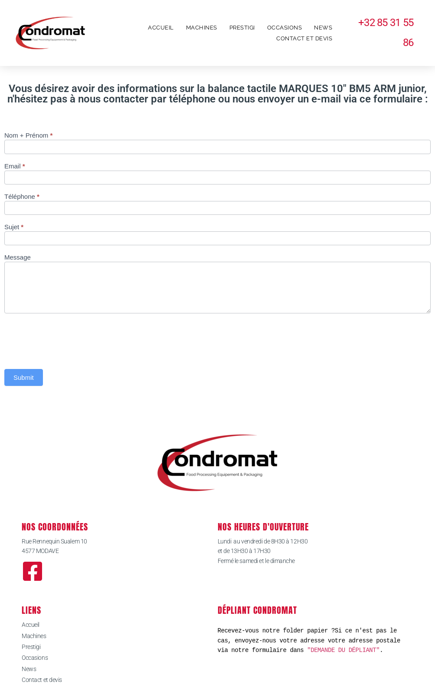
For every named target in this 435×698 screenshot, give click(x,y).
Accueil (161, 27)
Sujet (13, 227)
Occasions (284, 27)
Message (17, 257)
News (323, 27)
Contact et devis (304, 38)
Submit (23, 377)
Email (14, 166)
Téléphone (21, 196)
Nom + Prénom (28, 135)
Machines (201, 27)
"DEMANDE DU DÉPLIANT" (343, 650)
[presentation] (70, 339)
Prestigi (242, 27)
